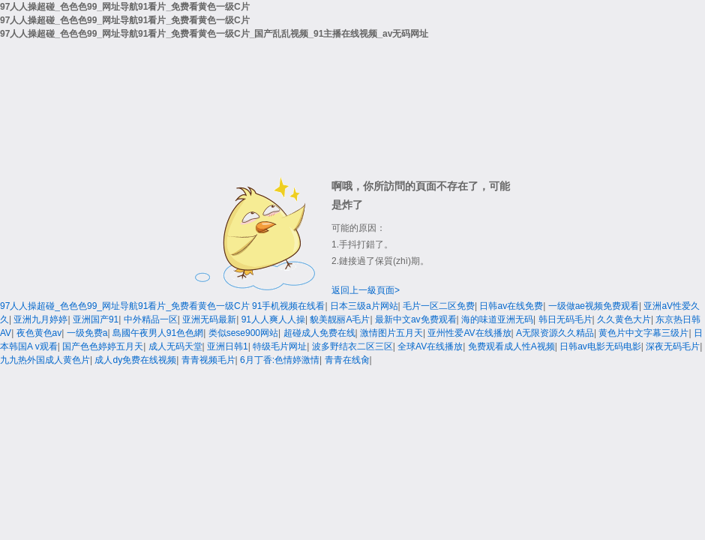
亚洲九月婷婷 (41, 319)
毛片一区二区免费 (439, 306)
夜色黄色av (39, 333)
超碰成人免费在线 (320, 333)
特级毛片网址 (280, 346)
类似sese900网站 (243, 333)
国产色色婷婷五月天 (102, 346)
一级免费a (87, 333)
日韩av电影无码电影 (600, 346)
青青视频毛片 (209, 360)
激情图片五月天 (391, 333)
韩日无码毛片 (565, 319)
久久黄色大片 (624, 319)
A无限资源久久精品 (555, 333)
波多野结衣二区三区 (352, 346)
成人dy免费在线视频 (135, 360)
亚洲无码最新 (209, 319)
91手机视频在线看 (288, 306)
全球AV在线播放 (430, 346)
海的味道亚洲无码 (497, 319)
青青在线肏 (347, 360)
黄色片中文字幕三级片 (643, 333)
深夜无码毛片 (673, 346)
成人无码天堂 (175, 346)
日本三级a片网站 (364, 306)
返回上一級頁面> (366, 290)
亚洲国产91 (95, 319)
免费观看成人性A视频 (511, 346)
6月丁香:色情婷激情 (280, 360)
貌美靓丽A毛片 (340, 319)
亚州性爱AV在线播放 (469, 333)
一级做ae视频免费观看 (593, 306)
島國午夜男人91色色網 (157, 333)
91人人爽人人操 (273, 319)
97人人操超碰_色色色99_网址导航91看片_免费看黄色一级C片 (125, 306)
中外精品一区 (151, 319)
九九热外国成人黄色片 (45, 360)
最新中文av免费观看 (416, 319)
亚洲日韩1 (227, 346)
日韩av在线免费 (511, 306)
